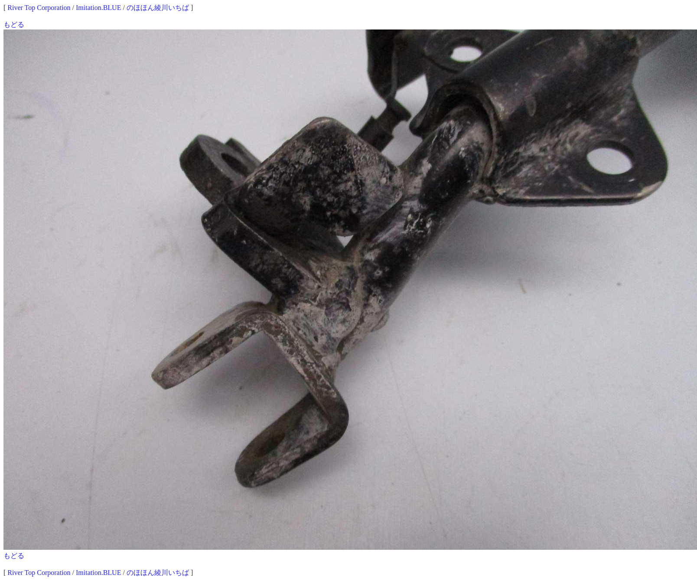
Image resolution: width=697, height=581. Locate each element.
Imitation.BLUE (98, 7)
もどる (13, 24)
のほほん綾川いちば (158, 7)
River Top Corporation (38, 7)
